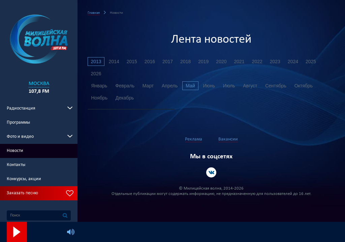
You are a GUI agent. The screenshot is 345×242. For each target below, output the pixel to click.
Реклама (193, 139)
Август (253, 85)
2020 (223, 61)
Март (149, 85)
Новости (15, 150)
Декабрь (125, 97)
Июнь (211, 85)
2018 (187, 61)
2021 (242, 61)
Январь (99, 85)
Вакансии (228, 139)
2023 (278, 61)
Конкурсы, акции (24, 179)
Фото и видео (20, 136)
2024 (296, 61)
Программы (18, 122)
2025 (314, 61)
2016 (151, 61)
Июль (232, 85)
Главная (94, 13)
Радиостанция (21, 108)
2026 (96, 73)
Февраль (125, 85)
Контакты (16, 164)
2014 (114, 61)
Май (192, 85)
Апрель (171, 85)
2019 (205, 61)
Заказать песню (22, 193)
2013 (96, 61)
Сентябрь (279, 85)
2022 (260, 61)
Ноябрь (99, 97)
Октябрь (308, 85)
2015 (132, 61)
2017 (169, 61)
